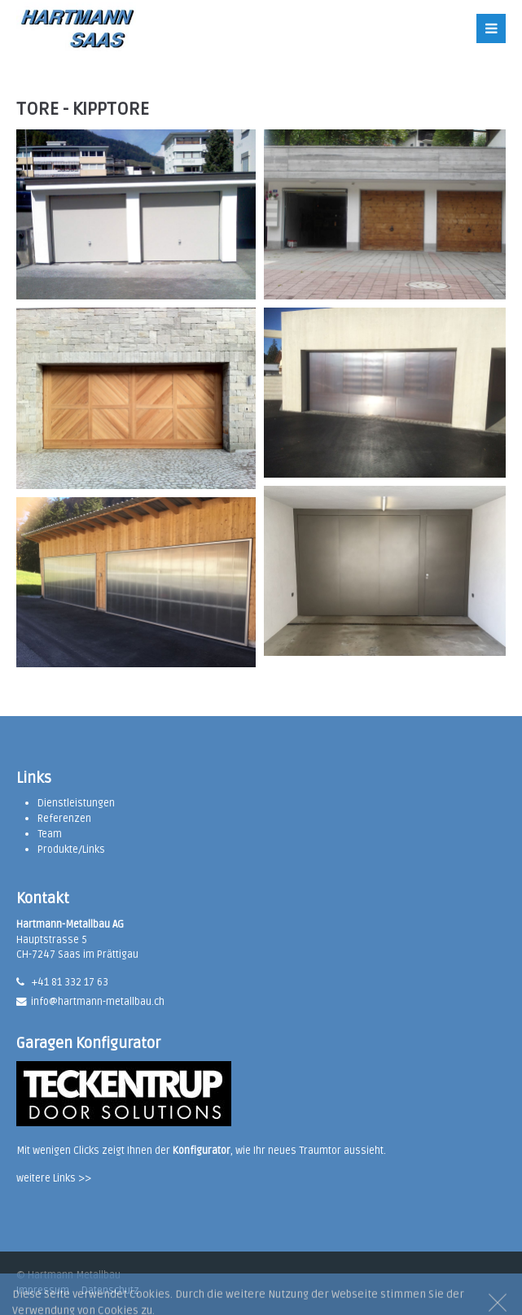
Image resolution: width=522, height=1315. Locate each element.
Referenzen (64, 818)
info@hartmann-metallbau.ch (97, 1001)
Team (49, 834)
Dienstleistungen (76, 803)
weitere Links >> (53, 1178)
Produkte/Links (71, 849)
